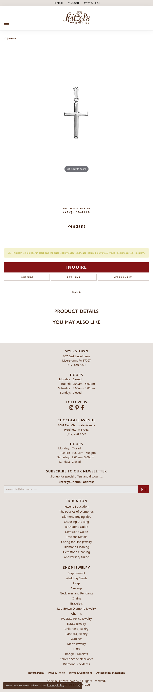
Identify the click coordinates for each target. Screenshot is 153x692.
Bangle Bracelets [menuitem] (76, 654)
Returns (73, 277)
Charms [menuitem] (76, 613)
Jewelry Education (76, 506)
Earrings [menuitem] (76, 588)
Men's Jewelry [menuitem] (76, 644)
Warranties (123, 277)
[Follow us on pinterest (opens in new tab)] (77, 407)
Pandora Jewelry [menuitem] (76, 634)
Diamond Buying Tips (76, 516)
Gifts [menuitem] (76, 649)
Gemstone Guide (76, 532)
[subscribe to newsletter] (143, 489)
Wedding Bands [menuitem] (76, 578)
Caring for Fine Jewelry (76, 542)
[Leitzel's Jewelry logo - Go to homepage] (76, 18)
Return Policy (36, 672)
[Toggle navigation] (6, 23)
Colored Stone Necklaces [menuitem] (76, 659)
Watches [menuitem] (76, 639)
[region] (76, 125)
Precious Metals (76, 537)
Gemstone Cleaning (76, 552)
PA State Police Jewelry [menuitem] (76, 618)
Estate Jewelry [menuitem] (76, 624)
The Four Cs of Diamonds (76, 511)
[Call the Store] (76, 365)
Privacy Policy (56, 672)
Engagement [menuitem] (76, 573)
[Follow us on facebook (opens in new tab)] (82, 407)
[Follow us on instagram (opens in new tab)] (71, 407)
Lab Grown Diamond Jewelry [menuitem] (76, 608)
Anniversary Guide (76, 557)
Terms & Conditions (80, 672)
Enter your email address (76, 482)
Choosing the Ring (76, 522)
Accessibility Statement (110, 672)
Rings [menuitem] (76, 583)
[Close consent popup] (78, 685)
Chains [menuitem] (76, 598)
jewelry (11, 38)
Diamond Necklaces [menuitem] (76, 664)
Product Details (76, 311)
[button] (58, 3)
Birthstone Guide (76, 527)
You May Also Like (76, 322)
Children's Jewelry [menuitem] (76, 629)
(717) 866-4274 (76, 212)
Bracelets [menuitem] (76, 603)
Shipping (26, 277)
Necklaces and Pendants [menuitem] (76, 593)
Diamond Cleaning (76, 547)
